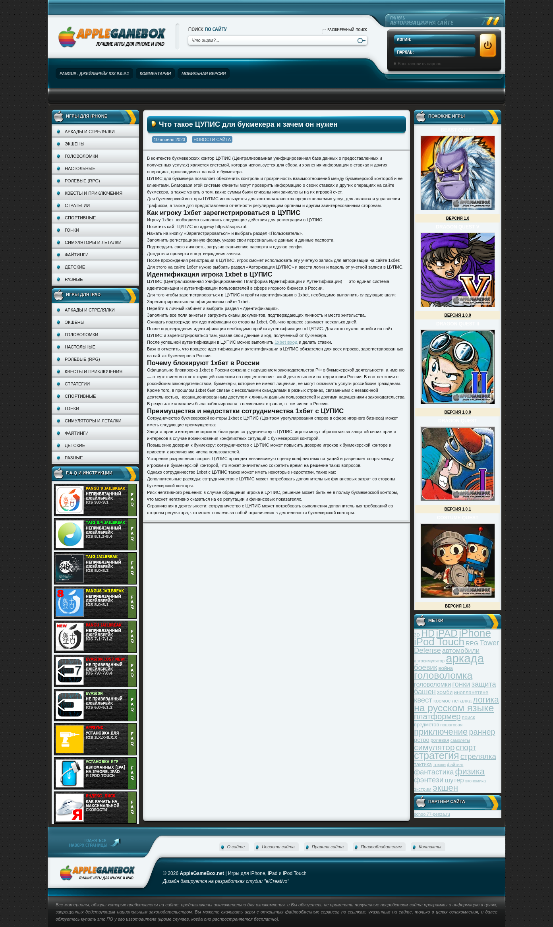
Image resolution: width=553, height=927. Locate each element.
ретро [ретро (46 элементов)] (421, 740)
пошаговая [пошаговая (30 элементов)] (451, 724)
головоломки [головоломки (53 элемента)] (432, 684)
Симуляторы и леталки (93, 242)
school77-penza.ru (432, 814)
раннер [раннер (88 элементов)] (482, 732)
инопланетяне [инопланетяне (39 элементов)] (471, 692)
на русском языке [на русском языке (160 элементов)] (454, 708)
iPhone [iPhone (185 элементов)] (475, 633)
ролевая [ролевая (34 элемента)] (440, 740)
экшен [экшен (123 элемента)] (445, 788)
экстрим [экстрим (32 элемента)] (422, 789)
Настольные (80, 168)
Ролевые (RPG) (82, 180)
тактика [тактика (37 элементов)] (423, 764)
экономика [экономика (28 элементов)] (475, 780)
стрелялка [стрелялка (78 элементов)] (478, 756)
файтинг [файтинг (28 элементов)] (455, 764)
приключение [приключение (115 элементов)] (441, 732)
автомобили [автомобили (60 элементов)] (461, 650)
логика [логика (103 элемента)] (486, 699)
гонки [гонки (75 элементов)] (461, 684)
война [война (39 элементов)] (446, 668)
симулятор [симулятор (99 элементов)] (434, 747)
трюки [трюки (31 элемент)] (439, 764)
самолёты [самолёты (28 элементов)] (460, 740)
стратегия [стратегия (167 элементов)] (436, 755)
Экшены (74, 143)
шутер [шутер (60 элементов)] (454, 780)
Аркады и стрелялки (90, 131)
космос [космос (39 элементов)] (442, 701)
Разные (74, 279)
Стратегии (77, 205)
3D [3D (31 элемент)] (417, 634)
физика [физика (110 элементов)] (470, 771)
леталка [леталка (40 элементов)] (462, 701)
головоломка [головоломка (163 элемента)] (443, 675)
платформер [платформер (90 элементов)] (437, 716)
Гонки (72, 230)
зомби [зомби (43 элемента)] (445, 692)
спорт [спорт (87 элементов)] (466, 747)
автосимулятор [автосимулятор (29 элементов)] (429, 660)
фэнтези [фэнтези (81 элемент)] (428, 780)
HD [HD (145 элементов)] (428, 633)
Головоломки (81, 156)
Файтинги (77, 254)
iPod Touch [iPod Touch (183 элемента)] (439, 641)
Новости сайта (212, 139)
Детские (75, 267)
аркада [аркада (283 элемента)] (465, 658)
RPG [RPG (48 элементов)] (472, 643)
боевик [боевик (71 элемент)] (425, 668)
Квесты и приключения (93, 193)
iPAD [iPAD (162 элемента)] (447, 633)
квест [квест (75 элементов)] (423, 700)
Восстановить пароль (419, 63)
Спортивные (80, 217)
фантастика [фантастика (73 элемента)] (434, 772)
